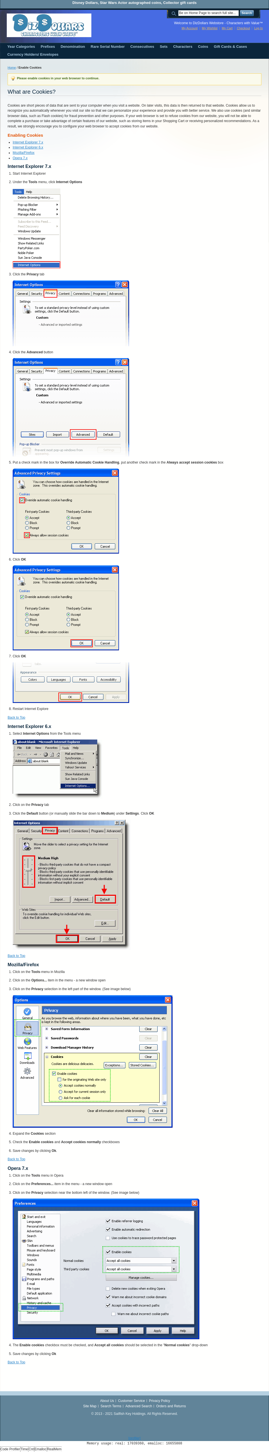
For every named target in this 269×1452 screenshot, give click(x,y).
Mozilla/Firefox (23, 153)
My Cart (227, 28)
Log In (258, 28)
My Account (190, 28)
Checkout (243, 28)
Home (12, 67)
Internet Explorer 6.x (28, 147)
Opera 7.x (20, 158)
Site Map (89, 1406)
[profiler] (134, 1438)
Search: (174, 13)
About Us (107, 1401)
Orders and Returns (171, 1406)
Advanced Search (138, 1406)
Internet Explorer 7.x (28, 142)
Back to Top (16, 718)
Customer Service (131, 1401)
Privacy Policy (159, 1401)
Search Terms (111, 1406)
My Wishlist (210, 28)
